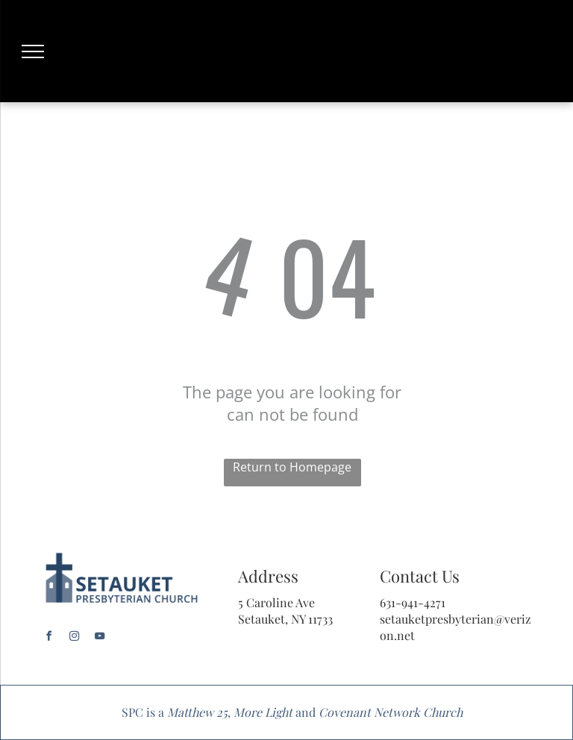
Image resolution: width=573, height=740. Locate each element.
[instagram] (74, 638)
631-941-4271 (412, 602)
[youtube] (100, 638)
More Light (263, 712)
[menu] (32, 51)
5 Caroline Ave (276, 602)
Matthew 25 (197, 712)
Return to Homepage (292, 467)
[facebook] (49, 638)
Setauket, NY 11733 (285, 619)
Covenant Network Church (391, 712)
